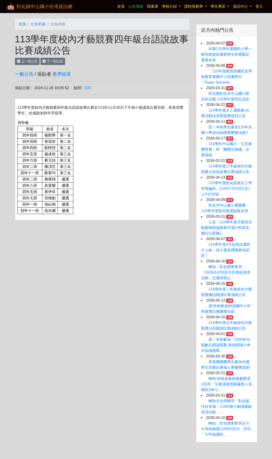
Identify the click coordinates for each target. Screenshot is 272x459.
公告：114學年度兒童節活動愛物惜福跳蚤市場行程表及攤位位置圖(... (226, 227)
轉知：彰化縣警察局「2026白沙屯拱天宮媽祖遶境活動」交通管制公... (225, 272)
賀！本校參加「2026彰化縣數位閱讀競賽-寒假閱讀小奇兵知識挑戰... (226, 345)
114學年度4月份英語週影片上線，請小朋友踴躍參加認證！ (225, 250)
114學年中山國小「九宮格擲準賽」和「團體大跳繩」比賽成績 (226, 149)
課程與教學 (194, 6)
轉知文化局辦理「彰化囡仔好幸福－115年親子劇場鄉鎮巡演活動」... (226, 406)
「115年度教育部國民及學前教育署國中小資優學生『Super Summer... (226, 76)
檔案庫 (152, 6)
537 (88, 88)
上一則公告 (27, 61)
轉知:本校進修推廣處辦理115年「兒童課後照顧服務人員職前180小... (226, 384)
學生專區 (218, 6)
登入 (259, 6)
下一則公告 (53, 61)
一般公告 (24, 74)
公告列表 (38, 24)
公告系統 (135, 6)
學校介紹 (170, 6)
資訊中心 (241, 6)
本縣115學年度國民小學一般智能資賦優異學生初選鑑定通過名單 (226, 54)
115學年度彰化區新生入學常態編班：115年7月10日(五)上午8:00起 (226, 188)
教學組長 (62, 74)
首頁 (122, 5)
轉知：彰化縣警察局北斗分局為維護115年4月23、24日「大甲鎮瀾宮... (226, 428)
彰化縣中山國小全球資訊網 (44, 6)
